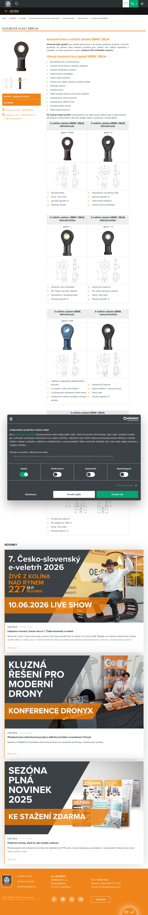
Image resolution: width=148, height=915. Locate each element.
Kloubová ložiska (68, 18)
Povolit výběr (74, 494)
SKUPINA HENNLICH (26, 887)
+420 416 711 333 (110, 883)
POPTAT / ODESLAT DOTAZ (16, 96)
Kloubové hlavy (83, 18)
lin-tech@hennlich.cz (109, 887)
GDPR (4, 899)
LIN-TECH (14, 11)
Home (4, 18)
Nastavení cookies (36, 899)
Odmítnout (30, 494)
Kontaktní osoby (24, 876)
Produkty (23, 18)
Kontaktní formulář (25, 881)
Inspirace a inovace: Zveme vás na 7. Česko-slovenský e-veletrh (40, 631)
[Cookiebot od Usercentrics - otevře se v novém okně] (126, 419)
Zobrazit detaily (124, 485)
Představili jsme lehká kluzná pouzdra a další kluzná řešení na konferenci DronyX (49, 737)
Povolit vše (117, 494)
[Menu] (142, 3)
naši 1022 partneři (25, 434)
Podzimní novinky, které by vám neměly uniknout (32, 843)
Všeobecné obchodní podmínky (18, 899)
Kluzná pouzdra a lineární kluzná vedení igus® (44, 18)
